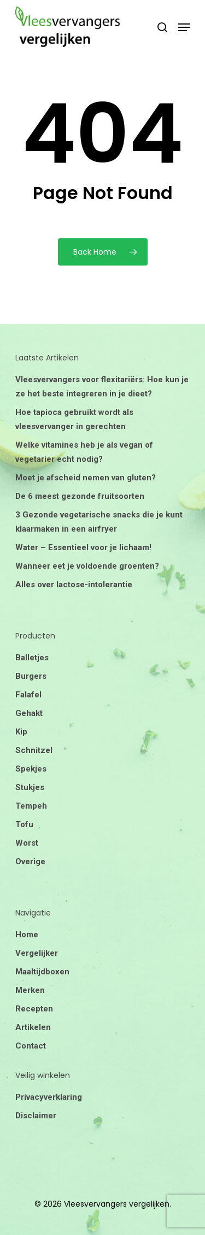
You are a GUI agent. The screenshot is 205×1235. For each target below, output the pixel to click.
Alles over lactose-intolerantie (73, 584)
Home (26, 934)
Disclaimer (35, 1115)
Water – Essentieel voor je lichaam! (83, 547)
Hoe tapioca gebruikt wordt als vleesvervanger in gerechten (74, 419)
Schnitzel (33, 750)
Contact (30, 1046)
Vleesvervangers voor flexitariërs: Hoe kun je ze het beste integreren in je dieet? (102, 387)
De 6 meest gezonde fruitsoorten (79, 496)
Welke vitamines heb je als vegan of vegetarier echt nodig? (84, 452)
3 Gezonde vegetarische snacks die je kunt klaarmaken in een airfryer (99, 522)
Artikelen (33, 1027)
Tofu (24, 824)
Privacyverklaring (48, 1097)
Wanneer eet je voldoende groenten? (87, 566)
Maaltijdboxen (42, 972)
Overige (30, 861)
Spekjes (30, 769)
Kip (21, 732)
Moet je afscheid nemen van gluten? (85, 478)
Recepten (34, 1009)
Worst (26, 843)
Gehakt (29, 713)
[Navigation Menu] (184, 27)
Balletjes (32, 657)
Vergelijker (36, 953)
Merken (30, 990)
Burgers (30, 676)
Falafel (28, 695)
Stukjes (29, 787)
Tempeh (31, 806)
